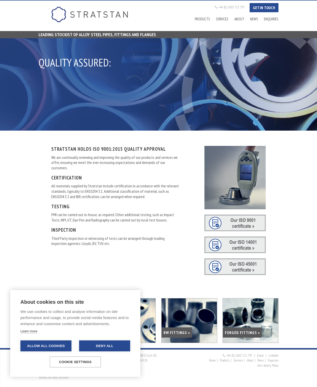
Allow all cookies (46, 346)
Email (260, 355)
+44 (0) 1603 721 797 (232, 7)
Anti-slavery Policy (267, 365)
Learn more (28, 331)
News (254, 19)
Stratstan (90, 14)
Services (222, 19)
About (239, 19)
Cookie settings (75, 362)
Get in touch (264, 7)
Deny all (104, 346)
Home (212, 360)
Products (202, 19)
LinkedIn (273, 355)
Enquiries (271, 19)
